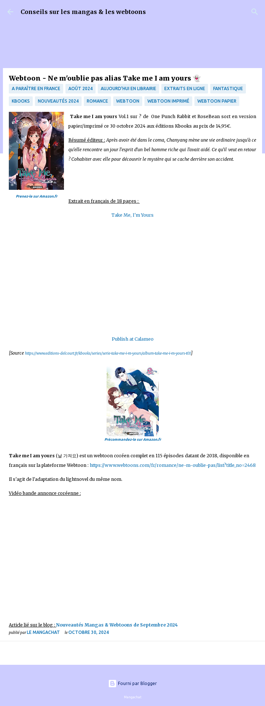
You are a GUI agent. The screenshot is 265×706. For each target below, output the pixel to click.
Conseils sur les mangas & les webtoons (83, 11)
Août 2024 (80, 88)
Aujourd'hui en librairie (128, 88)
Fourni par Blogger (132, 683)
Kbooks (21, 101)
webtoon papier (216, 101)
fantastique (228, 88)
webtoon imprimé (168, 101)
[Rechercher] (254, 12)
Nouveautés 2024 (58, 101)
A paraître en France (36, 88)
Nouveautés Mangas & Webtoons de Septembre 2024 (117, 625)
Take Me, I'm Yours (132, 215)
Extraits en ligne (184, 88)
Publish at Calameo (133, 339)
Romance (97, 101)
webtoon (127, 101)
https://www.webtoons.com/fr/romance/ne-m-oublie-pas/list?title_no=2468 (173, 465)
